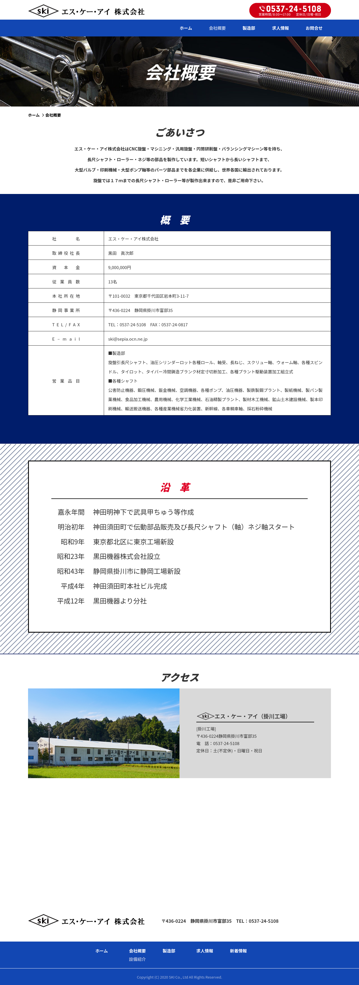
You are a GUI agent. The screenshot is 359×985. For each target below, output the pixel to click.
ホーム (186, 28)
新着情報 (238, 951)
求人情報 (280, 28)
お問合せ (314, 28)
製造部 (249, 28)
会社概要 (217, 28)
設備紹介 (137, 959)
